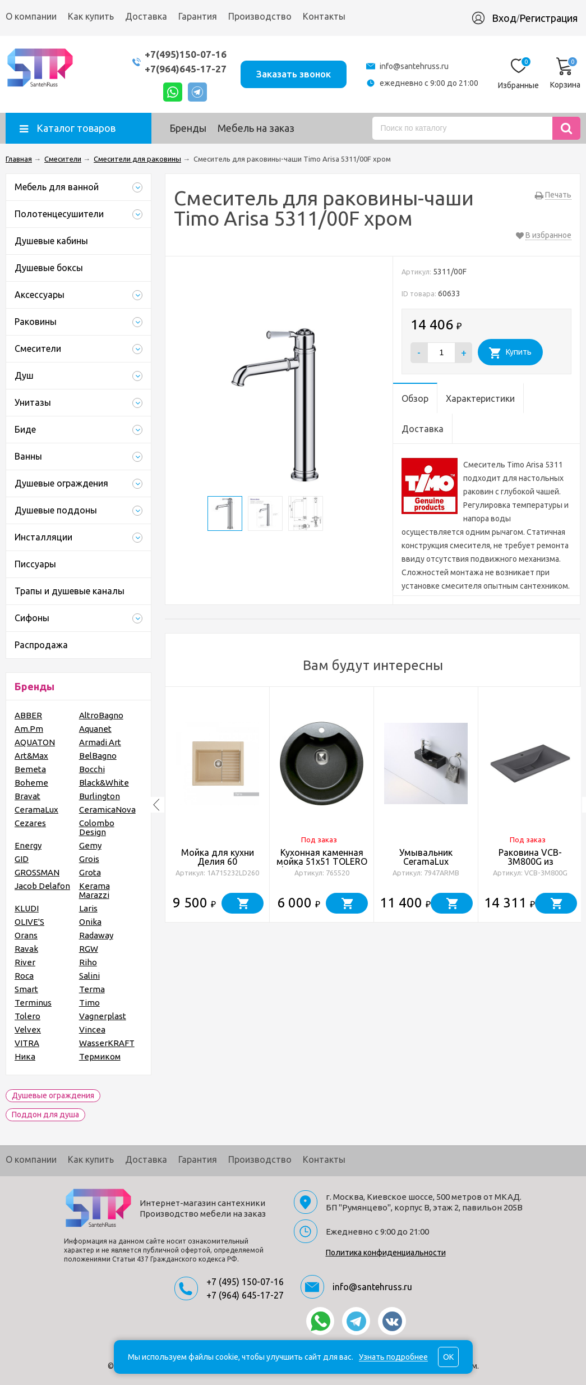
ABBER (28, 715)
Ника (25, 1056)
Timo (89, 1002)
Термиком (100, 1056)
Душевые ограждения (53, 1095)
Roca (24, 975)
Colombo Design (96, 827)
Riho (88, 962)
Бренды (187, 128)
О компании (31, 16)
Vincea (92, 1029)
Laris (88, 908)
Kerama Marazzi (94, 890)
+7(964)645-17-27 (186, 68)
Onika (90, 922)
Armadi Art (100, 742)
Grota (90, 872)
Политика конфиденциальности (386, 1252)
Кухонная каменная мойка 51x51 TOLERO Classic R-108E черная (322, 861)
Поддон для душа (45, 1114)
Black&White (104, 782)
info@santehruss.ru (414, 66)
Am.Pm (29, 728)
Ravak (26, 948)
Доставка (146, 16)
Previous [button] (156, 805)
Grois (89, 859)
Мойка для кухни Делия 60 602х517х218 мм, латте (217, 865)
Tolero (27, 1016)
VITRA (27, 1043)
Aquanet (95, 728)
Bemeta (30, 769)
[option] (217, 805)
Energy (28, 845)
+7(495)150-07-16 (186, 54)
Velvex (28, 1029)
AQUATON (35, 742)
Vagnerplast (102, 1016)
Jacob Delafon (42, 886)
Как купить (91, 16)
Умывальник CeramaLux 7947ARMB (426, 861)
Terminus (33, 1002)
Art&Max (31, 755)
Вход (504, 18)
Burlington (99, 796)
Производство (260, 16)
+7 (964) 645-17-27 (245, 1295)
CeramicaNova (107, 809)
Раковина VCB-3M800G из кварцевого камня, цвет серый (530, 865)
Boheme (31, 782)
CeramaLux (36, 809)
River (25, 962)
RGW (88, 948)
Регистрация (548, 18)
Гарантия (197, 16)
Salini (89, 975)
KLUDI (27, 908)
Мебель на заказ (256, 128)
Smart (26, 989)
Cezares (30, 823)
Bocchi (92, 769)
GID (22, 859)
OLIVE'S (29, 922)
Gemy (90, 845)
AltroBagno (101, 715)
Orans (26, 935)
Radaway (96, 935)
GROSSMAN (37, 872)
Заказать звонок (293, 73)
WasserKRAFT (107, 1043)
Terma (92, 989)
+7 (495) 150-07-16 (245, 1282)
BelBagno (98, 755)
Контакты (324, 16)
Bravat (27, 796)
